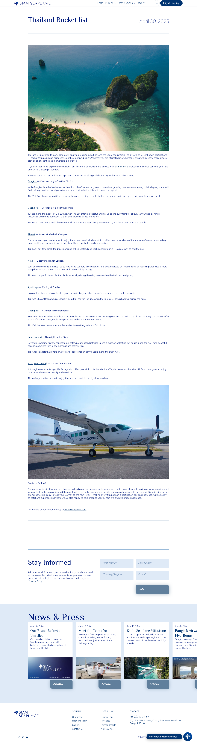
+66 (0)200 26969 (139, 717)
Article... (58, 683)
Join (141, 589)
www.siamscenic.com (75, 509)
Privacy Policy (35, 581)
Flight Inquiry (171, 3)
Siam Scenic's (121, 166)
